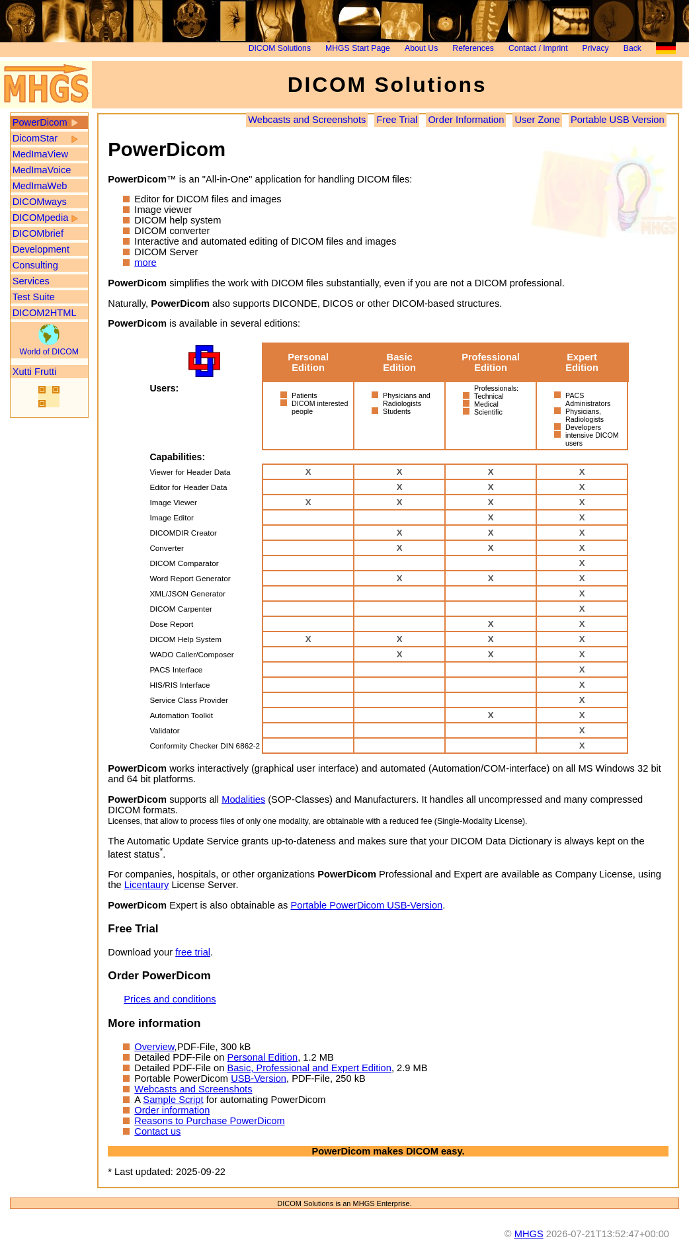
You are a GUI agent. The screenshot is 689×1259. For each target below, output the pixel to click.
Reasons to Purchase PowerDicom (209, 1121)
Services (31, 281)
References (472, 48)
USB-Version (258, 1078)
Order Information (466, 119)
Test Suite (34, 297)
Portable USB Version (618, 119)
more (145, 262)
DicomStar (35, 138)
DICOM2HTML (45, 312)
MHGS (529, 1234)
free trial (192, 952)
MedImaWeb (40, 186)
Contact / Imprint (538, 48)
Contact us (157, 1131)
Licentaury (146, 884)
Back (632, 48)
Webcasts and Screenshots (307, 119)
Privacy (596, 48)
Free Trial (396, 119)
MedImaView (40, 154)
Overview (154, 1046)
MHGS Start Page (357, 48)
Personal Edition (262, 1057)
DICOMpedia (41, 217)
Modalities (243, 799)
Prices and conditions (170, 999)
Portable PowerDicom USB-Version (366, 905)
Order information (172, 1110)
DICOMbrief (38, 233)
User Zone (536, 119)
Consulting (35, 265)
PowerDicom (40, 122)
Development (41, 249)
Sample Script (173, 1099)
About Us (421, 48)
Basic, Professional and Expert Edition (309, 1068)
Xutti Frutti (35, 371)
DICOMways (40, 201)
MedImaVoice (42, 170)
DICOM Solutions (280, 48)
